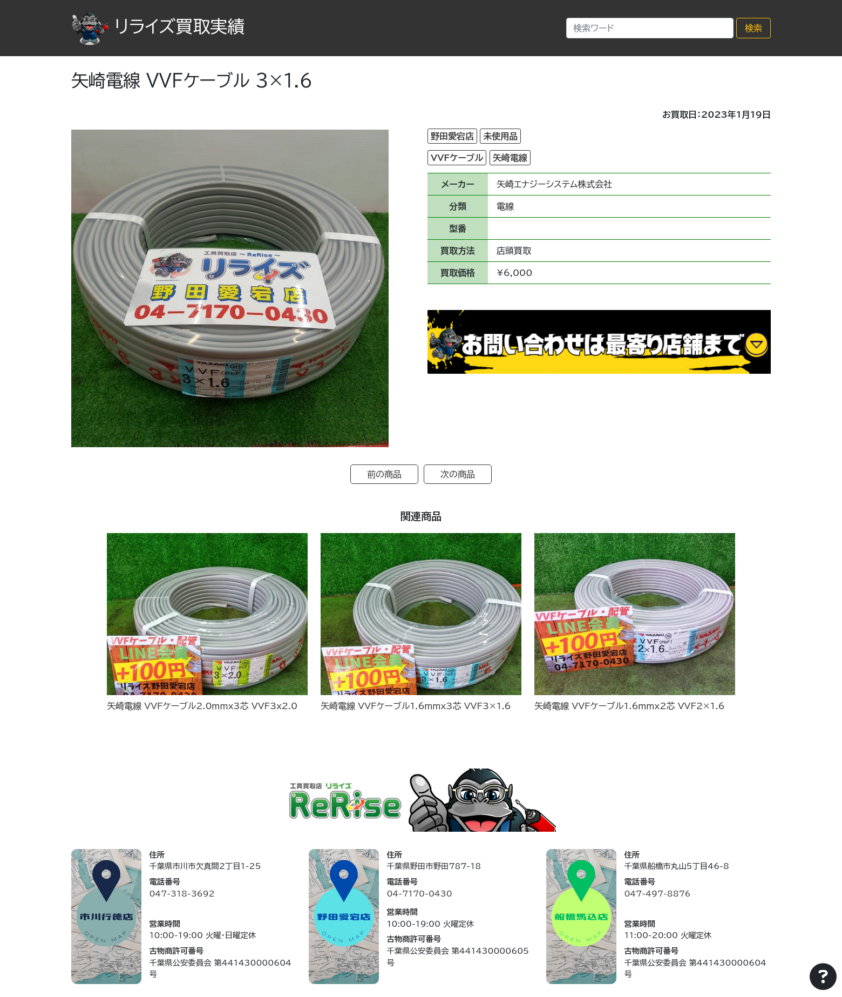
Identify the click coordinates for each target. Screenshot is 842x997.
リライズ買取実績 (158, 26)
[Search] (650, 28)
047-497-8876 (657, 894)
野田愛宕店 (452, 136)
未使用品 (500, 136)
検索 (753, 28)
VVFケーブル (457, 157)
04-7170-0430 (419, 894)
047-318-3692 (181, 894)
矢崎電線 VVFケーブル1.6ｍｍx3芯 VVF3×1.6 (416, 706)
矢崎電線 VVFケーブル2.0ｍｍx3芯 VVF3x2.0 (202, 706)
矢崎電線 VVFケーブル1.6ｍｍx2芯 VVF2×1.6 (629, 706)
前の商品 (384, 474)
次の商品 (457, 474)
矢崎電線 (510, 157)
